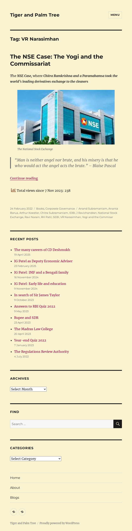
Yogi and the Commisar (97, 217)
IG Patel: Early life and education (40, 284)
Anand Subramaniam (93, 208)
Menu (115, 14)
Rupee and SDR (26, 318)
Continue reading (24, 178)
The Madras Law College (33, 329)
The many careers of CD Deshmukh (42, 250)
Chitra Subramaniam (54, 212)
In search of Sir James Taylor (37, 295)
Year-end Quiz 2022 (30, 340)
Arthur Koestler (29, 212)
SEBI (56, 217)
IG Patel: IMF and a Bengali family (41, 272)
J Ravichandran (86, 212)
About (15, 488)
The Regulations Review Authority (41, 352)
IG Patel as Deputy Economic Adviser (43, 261)
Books (40, 208)
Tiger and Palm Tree (35, 15)
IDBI (72, 212)
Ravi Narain (32, 217)
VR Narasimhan (70, 217)
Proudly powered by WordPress (60, 523)
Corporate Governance (60, 208)
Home (15, 478)
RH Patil (46, 217)
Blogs (14, 497)
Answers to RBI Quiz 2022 (34, 306)
